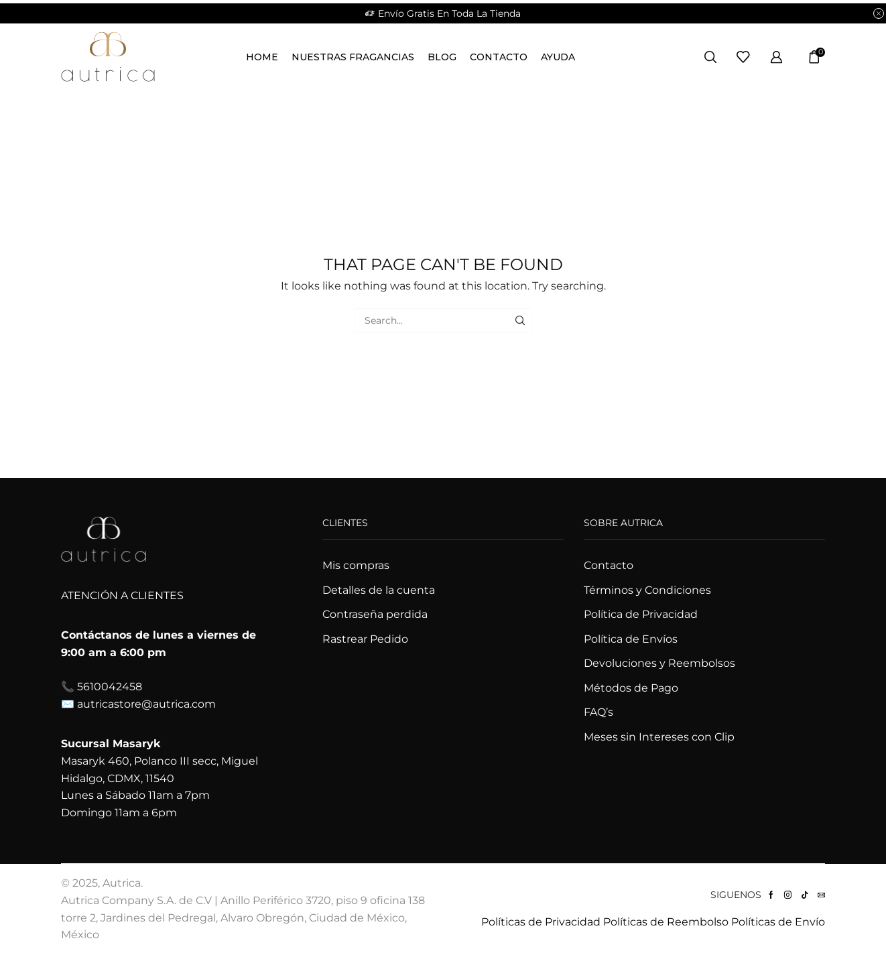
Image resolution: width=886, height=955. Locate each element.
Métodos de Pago (631, 688)
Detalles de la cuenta (378, 590)
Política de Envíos (631, 639)
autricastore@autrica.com (146, 704)
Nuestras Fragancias (353, 57)
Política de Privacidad (641, 614)
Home (262, 57)
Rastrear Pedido (365, 639)
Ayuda (558, 57)
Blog (442, 57)
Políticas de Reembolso (666, 921)
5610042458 (109, 686)
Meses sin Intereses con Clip (659, 736)
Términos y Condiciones (647, 590)
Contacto (498, 57)
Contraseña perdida (375, 614)
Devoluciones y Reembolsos (659, 663)
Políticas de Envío (778, 921)
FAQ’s (598, 712)
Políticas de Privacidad (540, 921)
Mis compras (355, 565)
